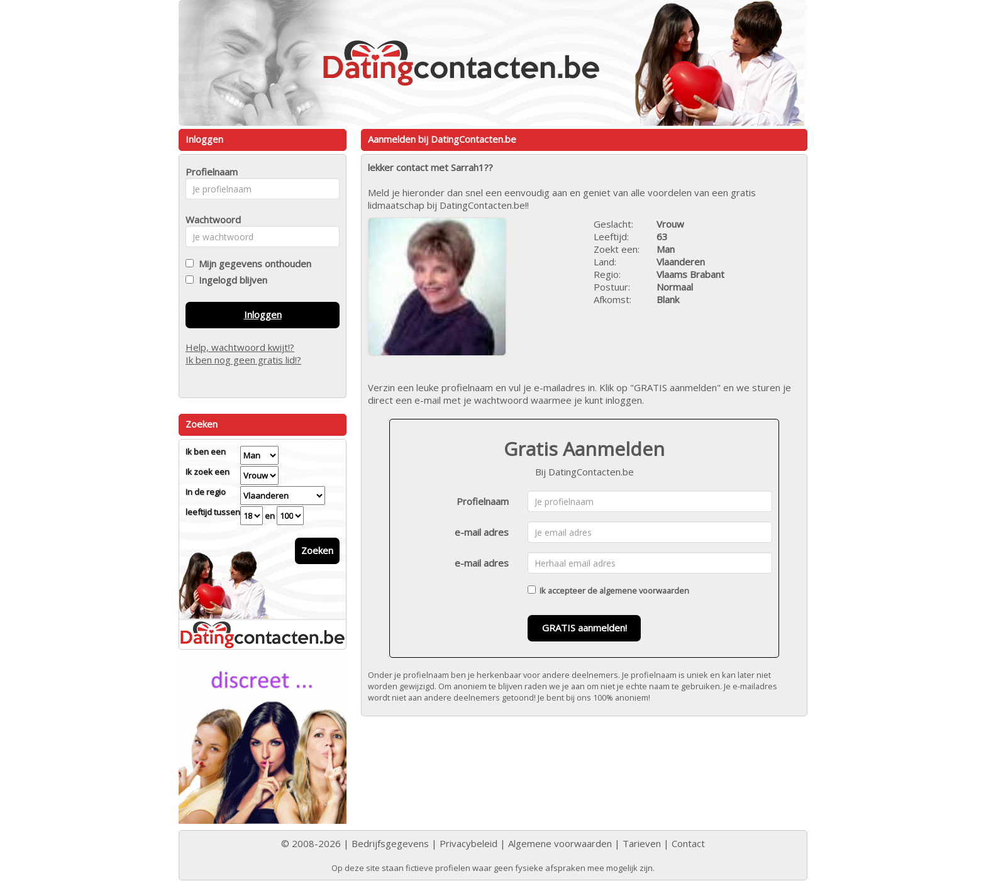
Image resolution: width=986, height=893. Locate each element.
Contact (688, 843)
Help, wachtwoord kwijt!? (240, 347)
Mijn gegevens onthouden (252, 263)
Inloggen (263, 314)
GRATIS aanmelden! (584, 627)
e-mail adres (482, 532)
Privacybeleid (468, 843)
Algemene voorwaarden (560, 843)
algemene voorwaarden (644, 590)
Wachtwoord (210, 219)
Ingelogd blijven (230, 280)
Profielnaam (483, 501)
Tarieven (642, 843)
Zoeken (317, 550)
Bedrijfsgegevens (390, 843)
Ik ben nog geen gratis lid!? (243, 359)
